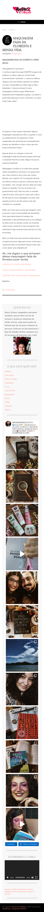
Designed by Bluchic (19, 909)
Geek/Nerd (9, 383)
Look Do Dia (10, 390)
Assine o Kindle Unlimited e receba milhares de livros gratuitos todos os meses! (19, 891)
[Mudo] (32, 877)
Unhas (7, 402)
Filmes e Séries (11, 379)
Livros (7, 387)
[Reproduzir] (8, 877)
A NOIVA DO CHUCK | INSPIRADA (16, 264)
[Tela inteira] (36, 877)
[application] (22, 870)
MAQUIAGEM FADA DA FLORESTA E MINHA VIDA (17, 44)
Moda (7, 398)
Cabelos (8, 371)
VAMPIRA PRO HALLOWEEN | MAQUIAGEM (21, 275)
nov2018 (7, 41)
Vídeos (7, 410)
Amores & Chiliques (19, 907)
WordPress (6, 909)
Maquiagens (17, 53)
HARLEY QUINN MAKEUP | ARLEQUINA (18, 270)
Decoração (9, 375)
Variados (8, 406)
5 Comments (10, 290)
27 (7, 38)
